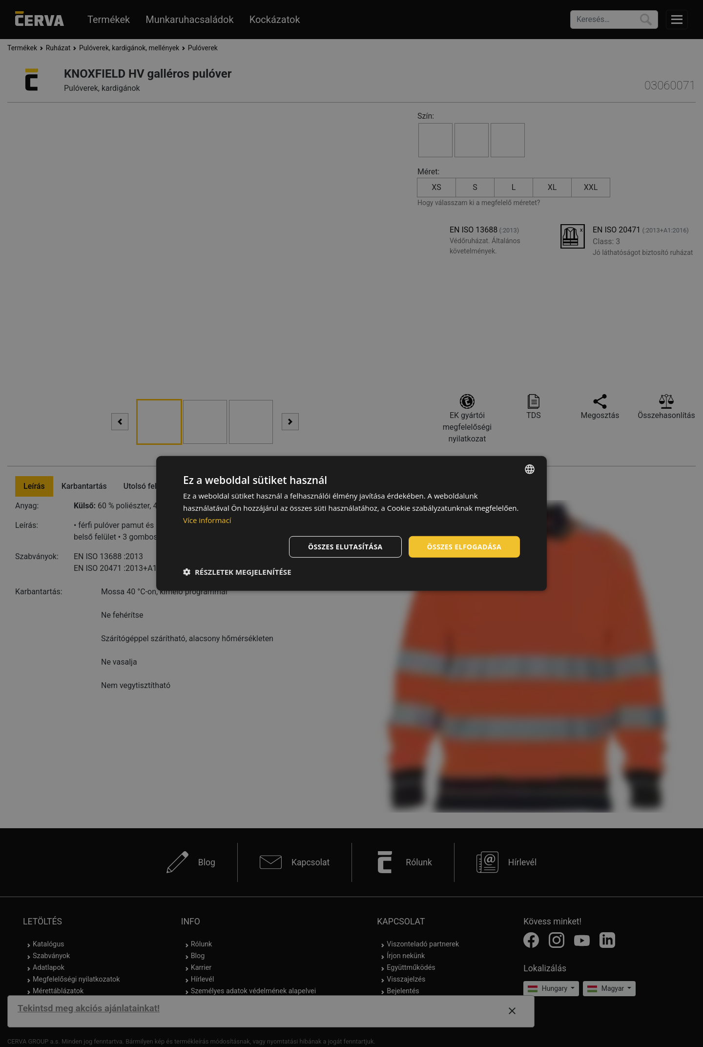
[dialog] (351, 523)
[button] (237, 571)
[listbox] (530, 469)
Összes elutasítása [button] (345, 546)
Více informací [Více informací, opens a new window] (207, 520)
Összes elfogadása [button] (464, 546)
